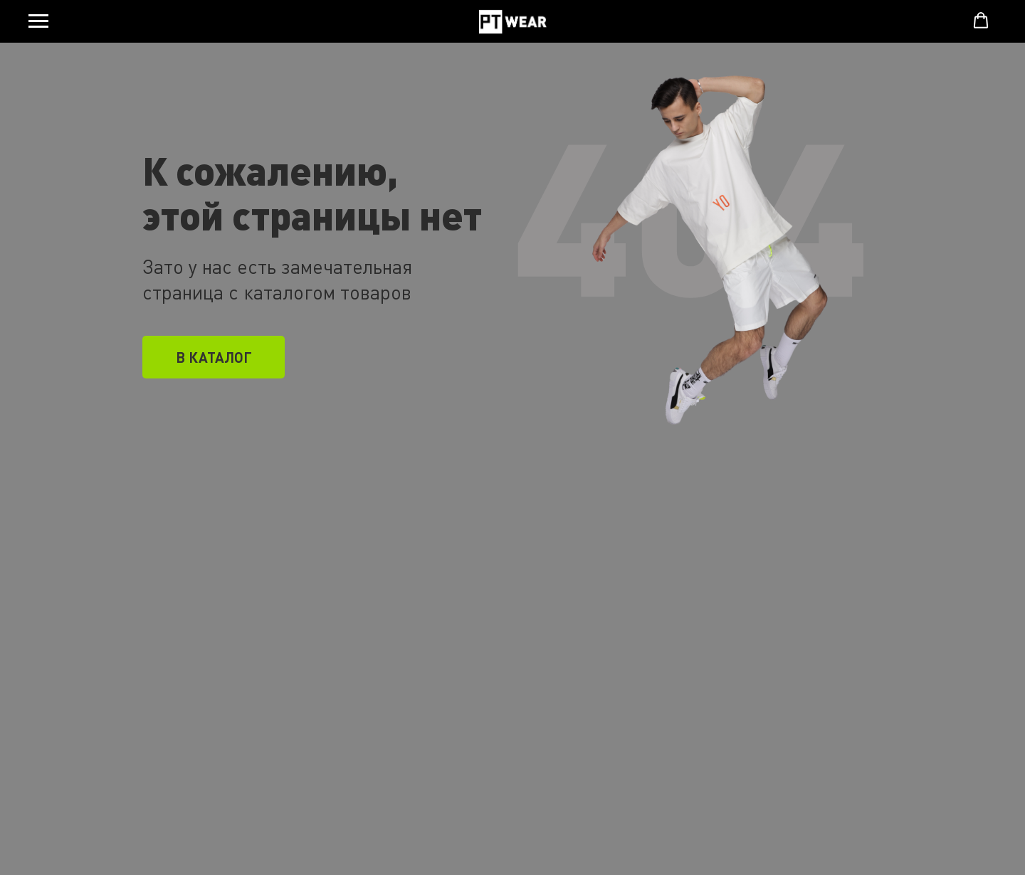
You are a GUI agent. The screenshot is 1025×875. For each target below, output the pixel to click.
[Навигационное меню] (38, 21)
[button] (980, 20)
